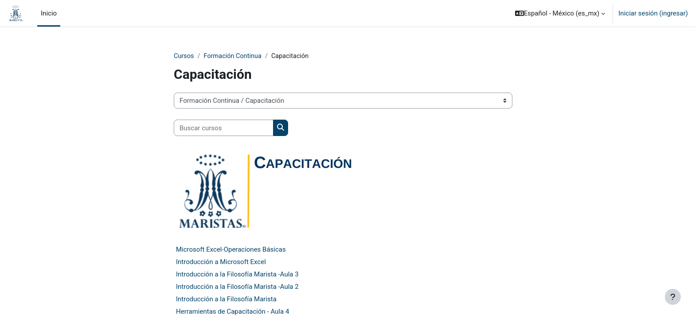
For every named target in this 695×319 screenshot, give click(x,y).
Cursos (184, 56)
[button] (560, 13)
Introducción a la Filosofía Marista (226, 299)
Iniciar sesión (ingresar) (653, 13)
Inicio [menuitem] (49, 13)
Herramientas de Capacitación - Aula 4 (232, 311)
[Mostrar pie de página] (673, 297)
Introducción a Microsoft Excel (221, 262)
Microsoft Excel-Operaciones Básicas (231, 249)
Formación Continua (234, 56)
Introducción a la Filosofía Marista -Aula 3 (237, 274)
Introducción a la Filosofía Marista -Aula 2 (237, 287)
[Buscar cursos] (223, 128)
